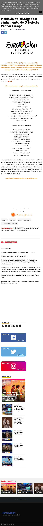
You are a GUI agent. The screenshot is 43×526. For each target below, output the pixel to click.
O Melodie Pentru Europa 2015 (9, 223)
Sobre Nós (23, 500)
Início (16, 500)
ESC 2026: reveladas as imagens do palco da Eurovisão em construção (19, 408)
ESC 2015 (4, 220)
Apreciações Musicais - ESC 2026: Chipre (18, 445)
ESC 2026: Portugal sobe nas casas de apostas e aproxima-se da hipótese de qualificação (13, 396)
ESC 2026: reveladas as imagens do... (24, 492)
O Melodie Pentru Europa (24, 220)
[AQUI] (9, 81)
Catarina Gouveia (20, 29)
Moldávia (12, 220)
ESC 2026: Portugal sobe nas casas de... (8, 492)
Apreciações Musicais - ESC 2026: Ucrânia (18, 432)
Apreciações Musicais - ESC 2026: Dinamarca (19, 458)
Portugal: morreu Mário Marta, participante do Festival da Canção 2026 (19, 421)
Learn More (19, 13)
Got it (27, 13)
